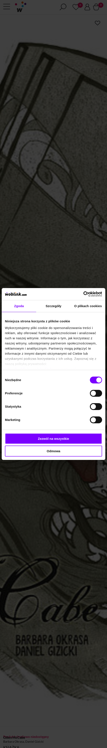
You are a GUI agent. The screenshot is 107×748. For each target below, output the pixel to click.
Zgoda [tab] (19, 306)
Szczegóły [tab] (53, 306)
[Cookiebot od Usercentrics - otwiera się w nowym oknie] (83, 294)
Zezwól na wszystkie (53, 438)
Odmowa (53, 451)
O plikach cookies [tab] (88, 306)
